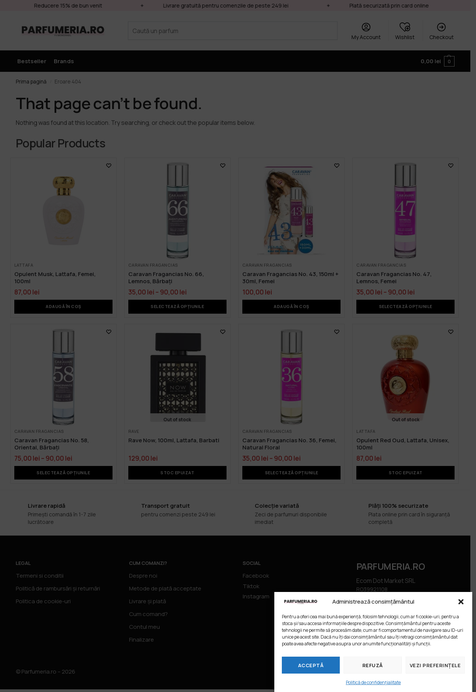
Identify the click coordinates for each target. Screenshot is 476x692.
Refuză (372, 665)
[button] (461, 602)
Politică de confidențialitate (373, 682)
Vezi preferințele (435, 665)
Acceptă (311, 665)
